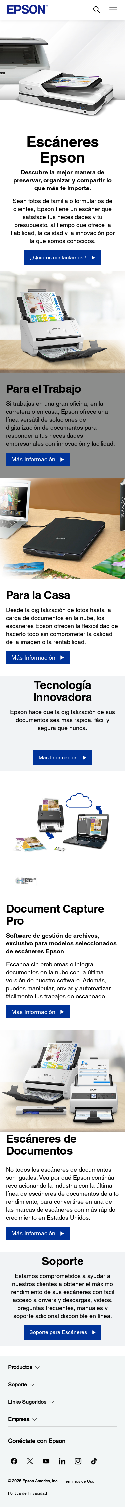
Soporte (21, 1384)
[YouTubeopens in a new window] (46, 1461)
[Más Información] (38, 459)
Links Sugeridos (31, 1402)
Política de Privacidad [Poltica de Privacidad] (27, 1493)
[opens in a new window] (94, 1461)
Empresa (22, 1419)
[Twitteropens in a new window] (30, 1461)
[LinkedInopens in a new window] (62, 1461)
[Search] (97, 10)
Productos (24, 1367)
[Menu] (113, 10)
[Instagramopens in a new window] (78, 1461)
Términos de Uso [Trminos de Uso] (79, 1481)
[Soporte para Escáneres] (62, 1332)
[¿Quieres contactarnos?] (62, 257)
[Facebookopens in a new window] (14, 1461)
